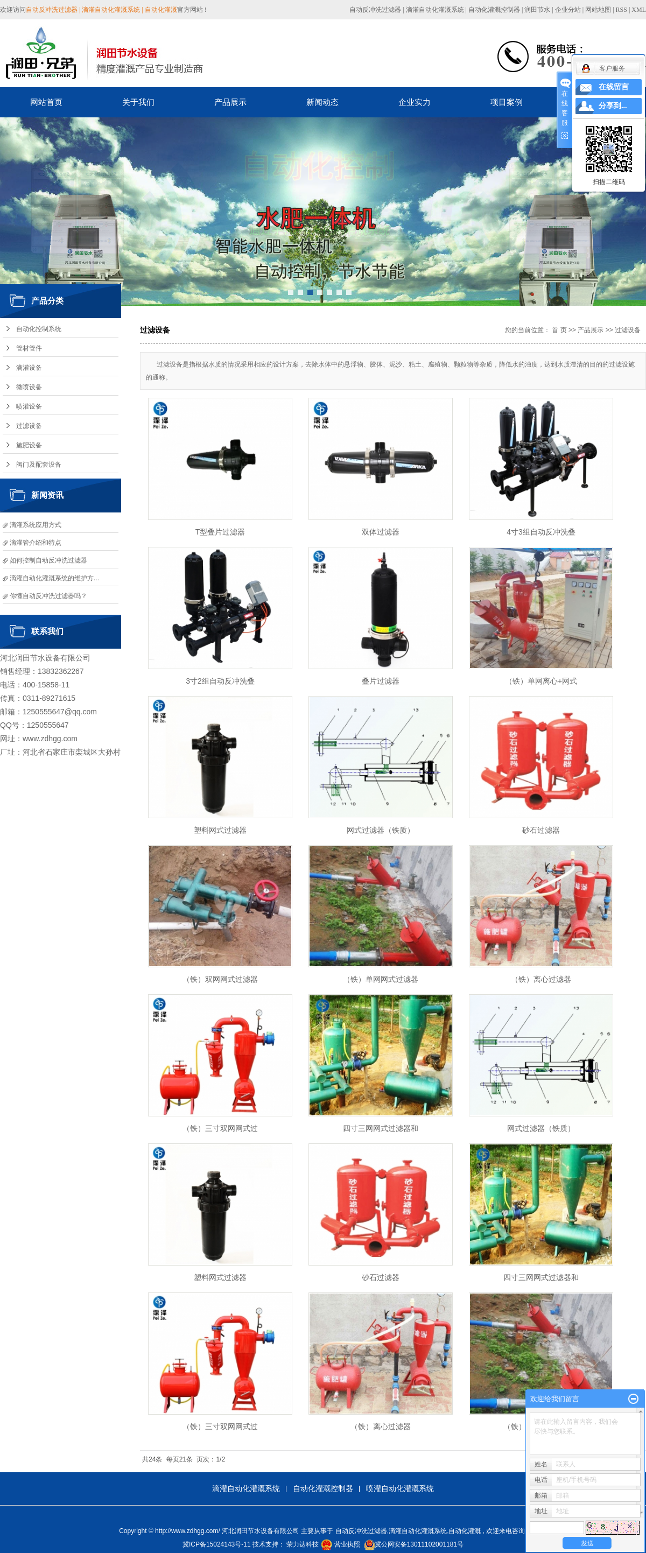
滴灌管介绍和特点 (35, 542)
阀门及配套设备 (38, 464)
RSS (621, 9)
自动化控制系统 (38, 329)
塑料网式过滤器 (220, 830)
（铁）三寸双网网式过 (220, 1128)
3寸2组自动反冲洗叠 (220, 681)
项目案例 (506, 102)
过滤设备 (29, 426)
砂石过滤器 (541, 830)
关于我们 (138, 102)
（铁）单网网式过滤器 (380, 979)
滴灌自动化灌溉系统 (435, 9)
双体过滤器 (380, 532)
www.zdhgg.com (50, 738)
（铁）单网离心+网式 (541, 681)
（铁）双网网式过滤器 (220, 979)
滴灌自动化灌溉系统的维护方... (54, 578)
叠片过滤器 (380, 681)
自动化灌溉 (464, 1531)
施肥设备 (29, 445)
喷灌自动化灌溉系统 (400, 1488)
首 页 (559, 330)
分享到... (613, 106)
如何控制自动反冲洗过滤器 (48, 560)
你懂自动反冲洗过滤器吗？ (48, 596)
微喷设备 (29, 387)
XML (638, 9)
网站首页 (46, 102)
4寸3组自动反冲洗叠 (541, 532)
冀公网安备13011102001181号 (419, 1544)
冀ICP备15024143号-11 (216, 1544)
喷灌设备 (29, 406)
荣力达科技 (302, 1544)
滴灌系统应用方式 (35, 525)
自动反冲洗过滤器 (375, 9)
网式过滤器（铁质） (381, 830)
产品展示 (230, 102)
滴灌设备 (29, 367)
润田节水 (537, 9)
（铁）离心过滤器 (541, 979)
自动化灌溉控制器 (494, 9)
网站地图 (599, 9)
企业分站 (568, 9)
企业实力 (414, 102)
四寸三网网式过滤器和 (380, 1128)
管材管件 (29, 348)
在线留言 (614, 87)
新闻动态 (322, 102)
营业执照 (347, 1544)
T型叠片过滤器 (220, 532)
